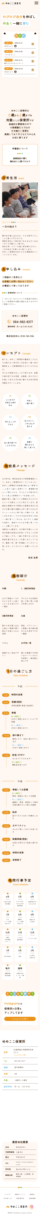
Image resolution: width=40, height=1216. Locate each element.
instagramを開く (20, 1018)
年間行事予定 (20, 1198)
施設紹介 (32, 1194)
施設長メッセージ (20, 1194)
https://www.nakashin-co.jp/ (25, 1163)
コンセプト (7, 1194)
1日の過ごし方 (8, 1198)
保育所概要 (32, 1198)
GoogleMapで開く (20, 1055)
